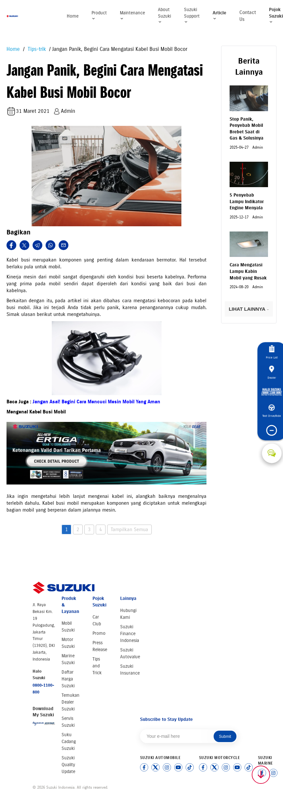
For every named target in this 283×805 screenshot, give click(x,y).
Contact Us (247, 15)
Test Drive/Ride (271, 410)
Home (72, 16)
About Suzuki (164, 15)
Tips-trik (36, 49)
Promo (99, 633)
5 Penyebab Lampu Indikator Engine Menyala (247, 201)
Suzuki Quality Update (68, 764)
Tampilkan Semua (129, 529)
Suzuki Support (192, 15)
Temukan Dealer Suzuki (70, 702)
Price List (271, 352)
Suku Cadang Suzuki (69, 741)
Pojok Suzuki (276, 15)
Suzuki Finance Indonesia (129, 633)
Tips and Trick (97, 666)
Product (99, 15)
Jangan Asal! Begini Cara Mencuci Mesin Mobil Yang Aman (96, 402)
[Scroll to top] (261, 775)
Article (219, 15)
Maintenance (132, 15)
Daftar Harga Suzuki (68, 679)
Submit (225, 736)
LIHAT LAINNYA (249, 309)
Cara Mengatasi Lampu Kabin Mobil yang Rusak (248, 271)
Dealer (271, 372)
